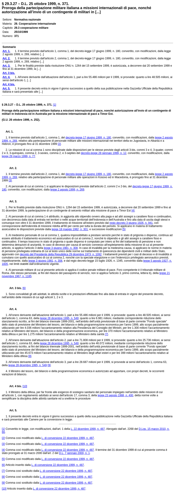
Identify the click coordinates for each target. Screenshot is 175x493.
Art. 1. (9, 131)
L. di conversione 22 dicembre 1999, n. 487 (67, 438)
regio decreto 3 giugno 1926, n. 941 (131, 222)
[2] (59, 144)
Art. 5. (11, 410)
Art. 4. (11, 309)
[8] (29, 356)
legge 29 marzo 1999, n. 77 (18, 156)
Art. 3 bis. (14, 288)
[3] (10, 180)
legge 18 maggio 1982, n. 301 (70, 229)
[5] (123, 229)
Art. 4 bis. (14, 386)
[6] (24, 288)
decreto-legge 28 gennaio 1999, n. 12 (103, 153)
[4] (132, 210)
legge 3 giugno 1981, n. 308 (61, 248)
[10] (25, 386)
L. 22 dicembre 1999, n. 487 (88, 428)
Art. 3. (11, 201)
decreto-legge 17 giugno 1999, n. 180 (88, 137)
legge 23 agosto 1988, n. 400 (115, 395)
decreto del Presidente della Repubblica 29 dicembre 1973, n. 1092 (60, 254)
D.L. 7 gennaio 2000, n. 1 (74, 453)
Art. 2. (11, 168)
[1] (54, 104)
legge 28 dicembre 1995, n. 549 (59, 318)
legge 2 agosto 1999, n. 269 (67, 189)
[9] (49, 365)
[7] (106, 334)
